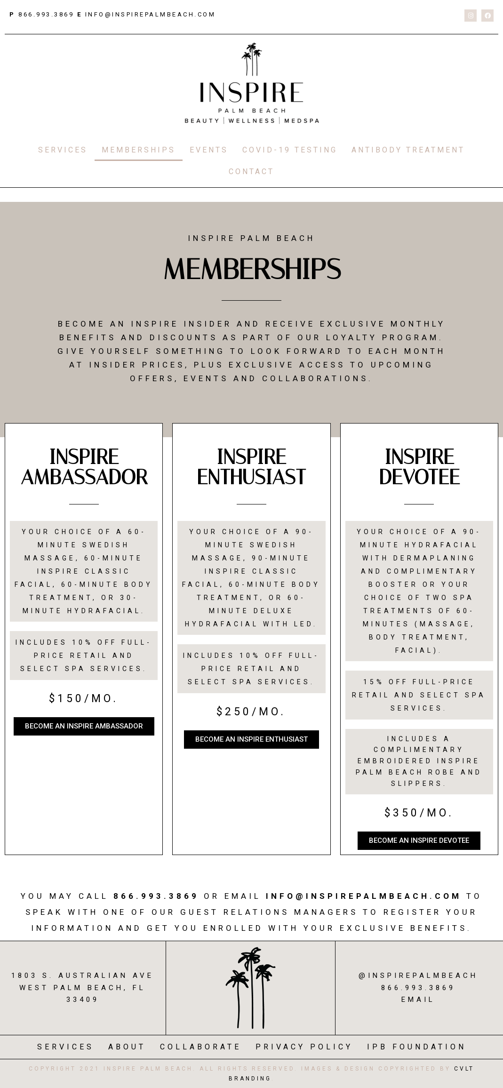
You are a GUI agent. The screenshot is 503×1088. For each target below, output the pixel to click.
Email (418, 999)
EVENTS (209, 149)
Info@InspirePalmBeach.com (364, 896)
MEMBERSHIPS (139, 149)
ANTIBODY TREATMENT (408, 149)
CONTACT (251, 171)
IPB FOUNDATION (416, 1046)
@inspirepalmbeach (418, 975)
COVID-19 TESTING (289, 149)
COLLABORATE (200, 1046)
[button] (84, 726)
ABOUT (127, 1046)
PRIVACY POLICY (304, 1046)
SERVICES (63, 149)
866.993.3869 (45, 14)
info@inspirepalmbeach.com (150, 14)
